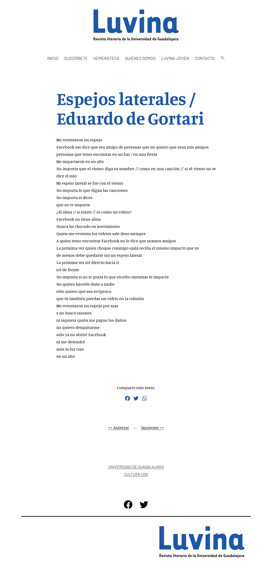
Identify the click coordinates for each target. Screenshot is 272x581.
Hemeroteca (106, 58)
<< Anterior (118, 427)
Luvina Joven (175, 58)
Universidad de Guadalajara (136, 466)
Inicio (52, 58)
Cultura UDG (136, 474)
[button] (222, 58)
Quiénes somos (140, 58)
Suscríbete (76, 58)
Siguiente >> (152, 427)
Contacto (205, 58)
